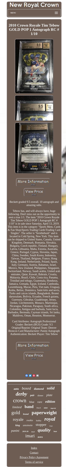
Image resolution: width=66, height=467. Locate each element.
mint (46, 408)
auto (16, 388)
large (51, 426)
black (39, 408)
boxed (26, 388)
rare (39, 401)
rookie (30, 420)
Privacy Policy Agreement (34, 457)
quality (44, 429)
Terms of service (34, 462)
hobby (38, 420)
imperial (53, 408)
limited (17, 407)
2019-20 (25, 431)
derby (21, 394)
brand (26, 414)
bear (55, 431)
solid (51, 388)
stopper (41, 425)
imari (30, 435)
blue (31, 401)
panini (15, 430)
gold (15, 412)
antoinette (28, 425)
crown (19, 400)
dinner (40, 395)
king (17, 425)
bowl (33, 432)
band (29, 406)
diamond (39, 388)
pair (32, 395)
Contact (34, 452)
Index (34, 447)
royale (18, 419)
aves (40, 437)
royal (49, 419)
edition (50, 401)
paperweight (44, 412)
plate (49, 395)
